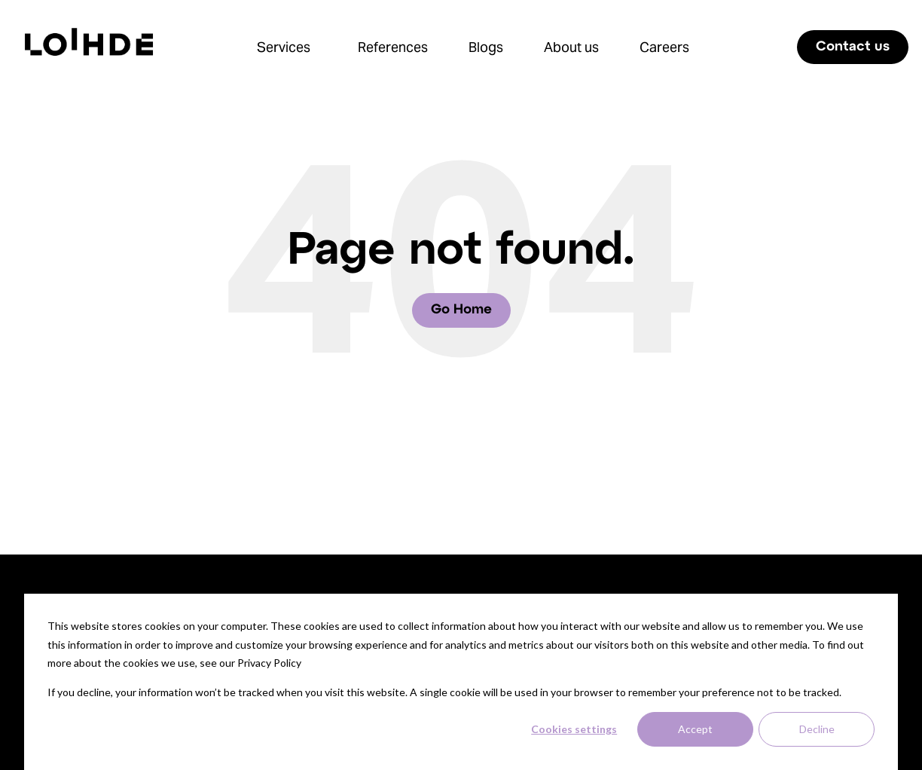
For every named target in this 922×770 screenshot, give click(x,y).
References (393, 47)
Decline (817, 729)
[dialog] (461, 682)
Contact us (853, 47)
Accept (695, 729)
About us (571, 47)
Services (283, 47)
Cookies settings (574, 729)
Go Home (461, 310)
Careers (664, 47)
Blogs (486, 47)
